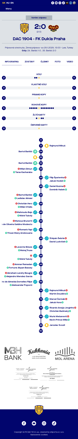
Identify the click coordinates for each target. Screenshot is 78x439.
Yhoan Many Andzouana (19, 233)
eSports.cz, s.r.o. (57, 432)
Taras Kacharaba (23, 172)
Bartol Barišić (25, 151)
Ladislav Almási (24, 198)
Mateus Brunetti (23, 221)
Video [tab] (70, 61)
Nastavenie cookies (39, 435)
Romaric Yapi (25, 229)
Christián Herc (25, 203)
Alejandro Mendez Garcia (19, 276)
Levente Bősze (24, 247)
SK (3, 2)
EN (12, 2)
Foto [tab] (58, 61)
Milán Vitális (26, 207)
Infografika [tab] (12, 61)
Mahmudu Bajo (24, 212)
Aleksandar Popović (22, 285)
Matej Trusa (26, 250)
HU (8, 2)
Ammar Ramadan (23, 264)
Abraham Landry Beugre (19, 273)
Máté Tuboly (26, 215)
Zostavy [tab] (29, 61)
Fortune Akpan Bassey (20, 267)
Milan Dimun (26, 169)
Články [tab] (45, 61)
